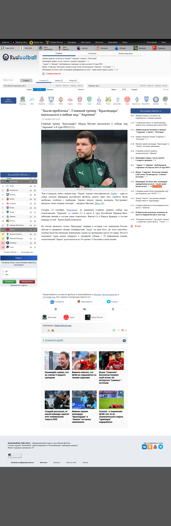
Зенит (89, 229)
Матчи (80, 86)
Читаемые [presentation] (92, 53)
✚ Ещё (137, 226)
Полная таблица (10, 252)
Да (6, 271)
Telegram (97, 294)
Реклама (85, 462)
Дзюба (114, 193)
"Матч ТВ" (99, 203)
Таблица (73, 86)
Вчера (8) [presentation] (72, 80)
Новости (66, 86)
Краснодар (72, 210)
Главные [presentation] (59, 53)
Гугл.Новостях (49, 297)
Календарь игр (27, 252)
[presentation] (23, 80)
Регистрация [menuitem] (152, 42)
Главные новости (53, 73)
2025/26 (58, 86)
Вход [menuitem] (164, 42)
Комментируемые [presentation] (126, 53)
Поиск (124, 42)
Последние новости (150, 111)
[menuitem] (55, 42)
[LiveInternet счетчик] (14, 457)
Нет (6, 274)
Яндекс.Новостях (109, 294)
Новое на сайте (71, 462)
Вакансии (57, 462)
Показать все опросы (19, 285)
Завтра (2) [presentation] (59, 80)
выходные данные (70, 445)
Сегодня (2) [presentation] (43, 80)
